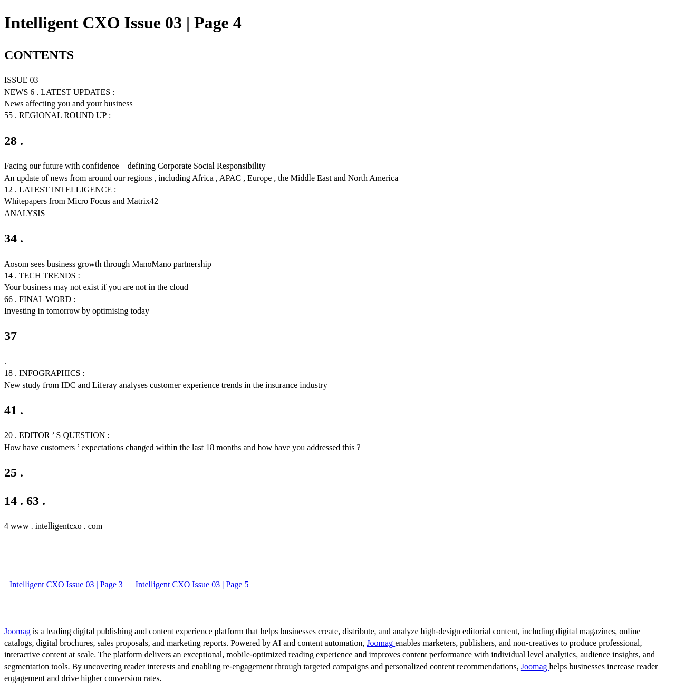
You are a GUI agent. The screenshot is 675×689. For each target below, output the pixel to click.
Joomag (18, 631)
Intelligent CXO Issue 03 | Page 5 (192, 584)
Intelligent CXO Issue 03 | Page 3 (66, 584)
